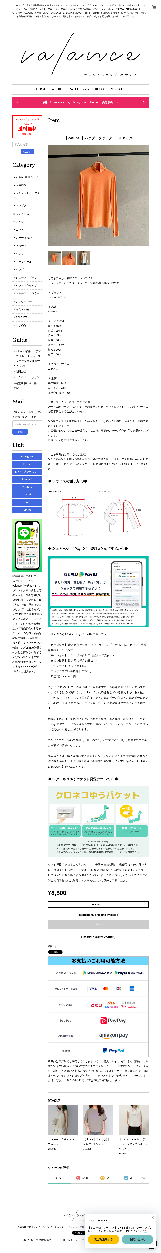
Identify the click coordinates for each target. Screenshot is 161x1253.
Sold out (98, 924)
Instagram (27, 457)
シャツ (20, 221)
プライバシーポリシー (28, 377)
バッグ (20, 269)
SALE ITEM (23, 317)
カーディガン (24, 237)
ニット (20, 229)
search (27, 151)
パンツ (20, 253)
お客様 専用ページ (27, 177)
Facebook (27, 479)
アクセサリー (24, 301)
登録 (20, 431)
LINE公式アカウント (27, 472)
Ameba (27, 510)
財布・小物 (22, 309)
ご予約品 (21, 325)
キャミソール (24, 261)
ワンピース (22, 213)
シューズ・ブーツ (26, 277)
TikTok (27, 495)
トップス (21, 205)
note (27, 502)
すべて (59, 1177)
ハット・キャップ (26, 285)
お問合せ (20, 371)
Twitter (27, 464)
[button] (79, 89)
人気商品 (21, 185)
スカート (21, 245)
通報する (52, 946)
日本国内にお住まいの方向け (98, 937)
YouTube (27, 487)
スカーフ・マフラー (28, 293)
